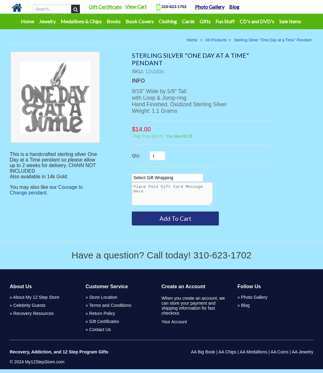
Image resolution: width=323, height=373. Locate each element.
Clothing (168, 21)
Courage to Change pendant (46, 189)
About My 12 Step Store (36, 300)
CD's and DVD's (257, 21)
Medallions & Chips (81, 21)
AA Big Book (203, 355)
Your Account (174, 325)
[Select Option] (167, 178)
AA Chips (228, 355)
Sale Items (290, 21)
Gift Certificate (105, 7)
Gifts (205, 21)
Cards (188, 21)
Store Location (103, 300)
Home (27, 21)
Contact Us (100, 333)
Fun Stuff (225, 21)
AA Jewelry (302, 355)
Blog (234, 7)
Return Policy (102, 317)
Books (114, 21)
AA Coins (279, 355)
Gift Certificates (104, 325)
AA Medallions (253, 355)
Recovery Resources (33, 317)
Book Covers (140, 21)
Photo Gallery (209, 7)
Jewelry (47, 21)
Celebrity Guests (29, 309)
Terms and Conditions (110, 309)
